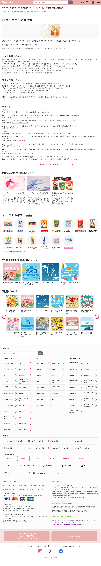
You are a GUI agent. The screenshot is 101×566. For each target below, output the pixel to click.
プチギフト (9, 458)
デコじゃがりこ (7, 90)
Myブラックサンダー (21, 90)
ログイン (81, 2)
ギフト (52, 458)
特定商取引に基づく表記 (69, 546)
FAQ (14, 510)
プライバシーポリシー (41, 546)
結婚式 (23, 458)
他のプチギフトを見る (49, 164)
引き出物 (66, 458)
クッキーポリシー (55, 546)
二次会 (38, 458)
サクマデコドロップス (9, 92)
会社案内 (30, 546)
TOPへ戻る (81, 546)
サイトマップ (21, 546)
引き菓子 (80, 458)
